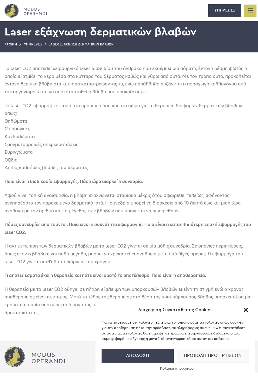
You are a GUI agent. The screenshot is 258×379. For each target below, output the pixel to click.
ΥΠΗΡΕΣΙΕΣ (224, 10)
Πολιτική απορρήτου (177, 368)
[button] (246, 310)
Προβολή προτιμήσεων (213, 355)
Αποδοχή (137, 355)
